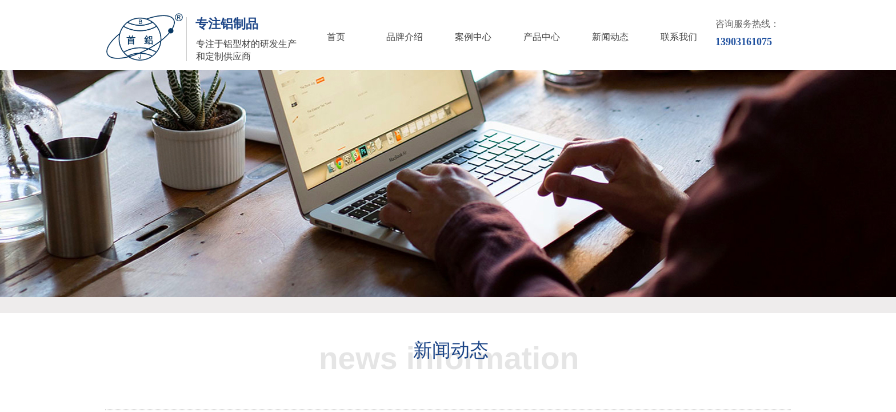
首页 (336, 37)
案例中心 (473, 37)
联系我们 (679, 37)
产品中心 (541, 37)
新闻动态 (610, 37)
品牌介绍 (404, 37)
